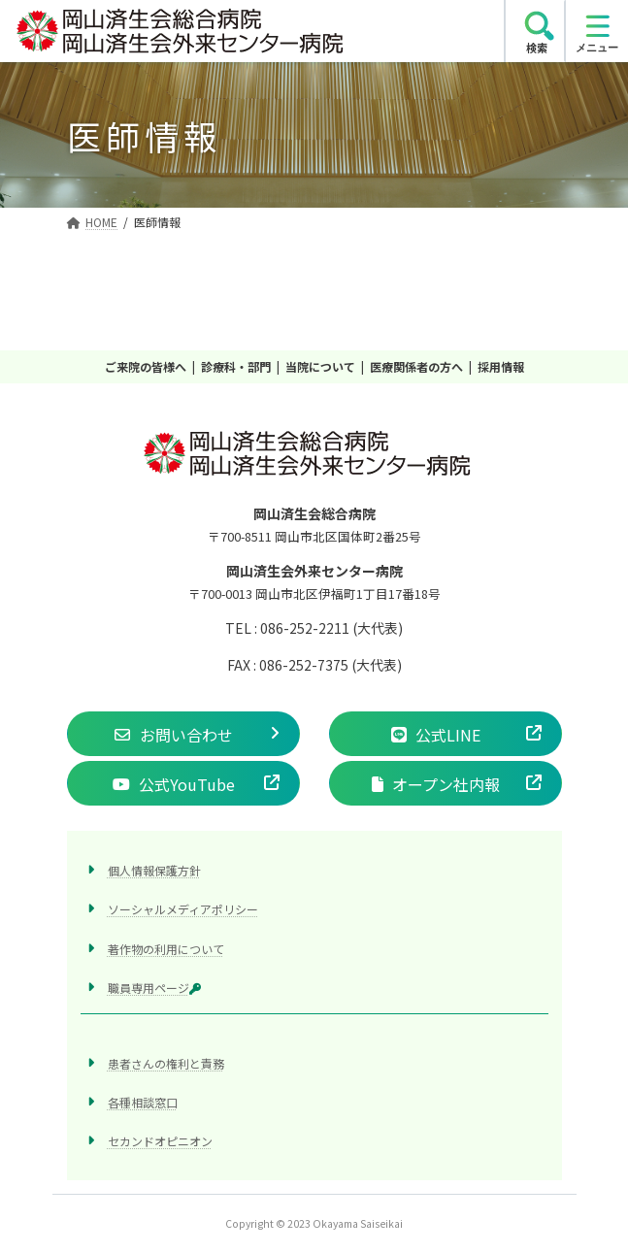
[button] (183, 733)
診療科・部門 (236, 366)
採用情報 (501, 366)
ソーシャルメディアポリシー (183, 909)
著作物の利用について (166, 948)
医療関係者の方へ (416, 366)
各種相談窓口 (143, 1102)
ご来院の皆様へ (145, 366)
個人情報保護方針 (154, 870)
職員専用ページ (154, 986)
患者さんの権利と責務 (166, 1062)
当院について (320, 366)
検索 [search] (536, 47)
